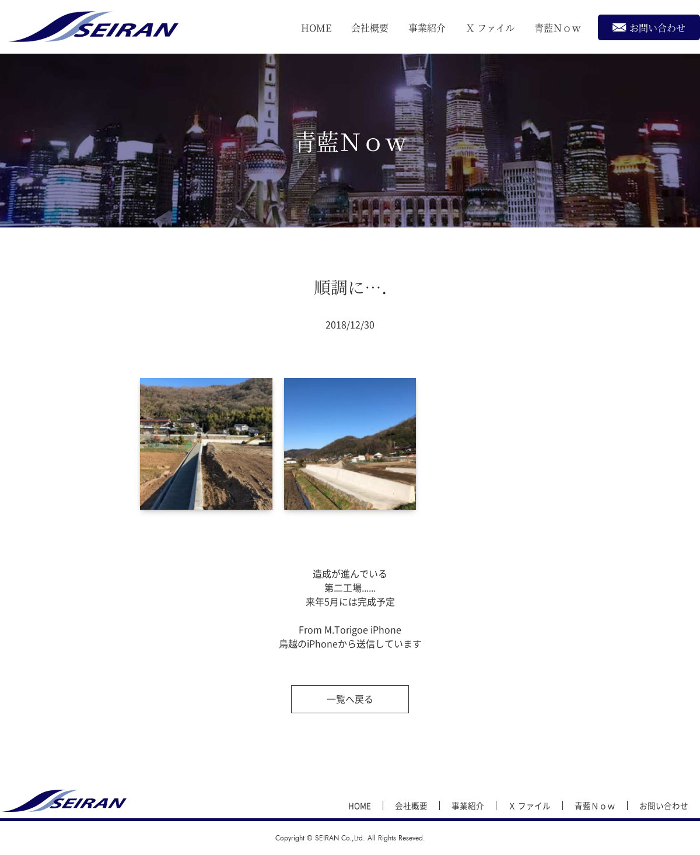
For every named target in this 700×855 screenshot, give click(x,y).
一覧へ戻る (350, 699)
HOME (316, 27)
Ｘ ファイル (490, 27)
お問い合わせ (648, 27)
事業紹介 (427, 27)
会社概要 (369, 27)
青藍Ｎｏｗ (557, 27)
